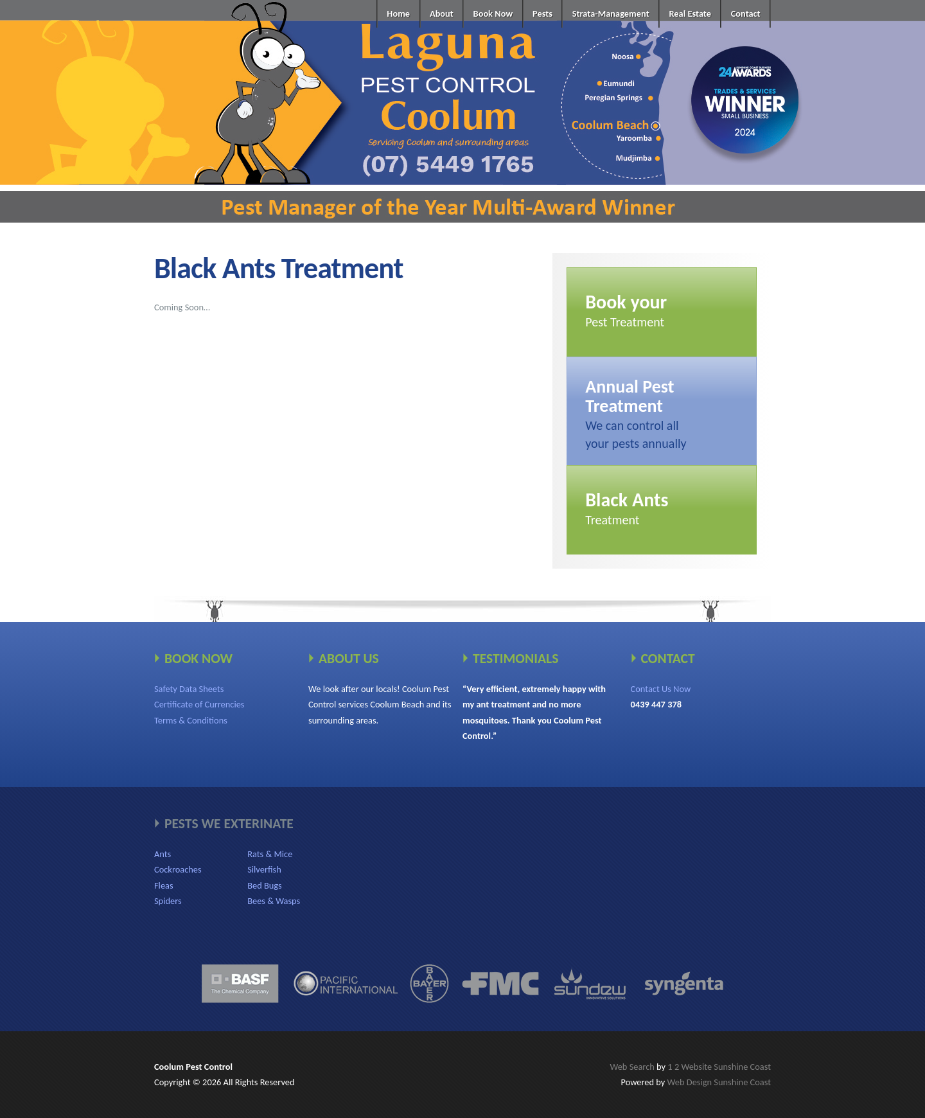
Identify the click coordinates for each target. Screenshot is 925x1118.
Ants (162, 854)
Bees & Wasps (273, 901)
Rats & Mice (269, 854)
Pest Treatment (626, 310)
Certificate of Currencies (199, 704)
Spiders (168, 901)
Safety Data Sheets (189, 689)
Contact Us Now (661, 689)
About (442, 13)
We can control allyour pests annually (635, 413)
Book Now (493, 13)
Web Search (632, 1066)
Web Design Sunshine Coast (719, 1082)
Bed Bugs (264, 885)
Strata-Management (610, 13)
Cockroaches (178, 869)
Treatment (626, 508)
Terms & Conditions (190, 720)
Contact (746, 13)
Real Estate (690, 13)
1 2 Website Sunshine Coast (719, 1066)
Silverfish (264, 869)
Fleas (163, 885)
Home (398, 13)
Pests (542, 13)
